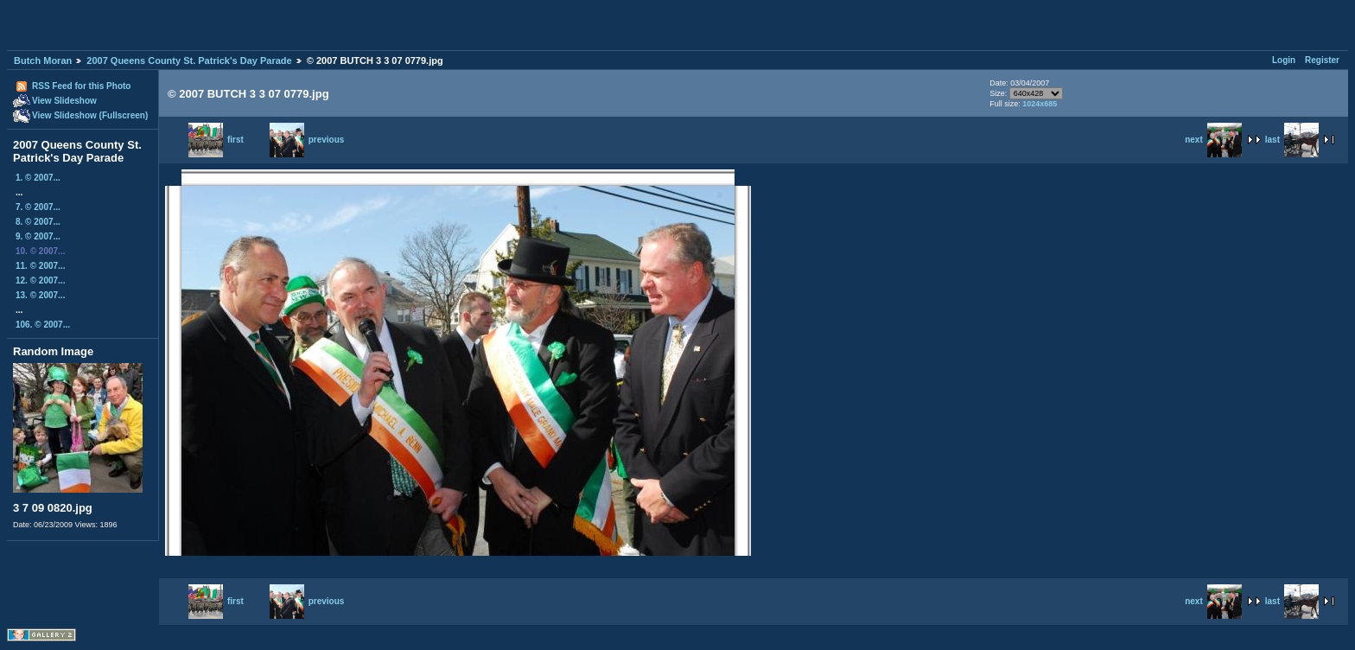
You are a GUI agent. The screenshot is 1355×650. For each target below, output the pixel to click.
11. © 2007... (40, 266)
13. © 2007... (40, 295)
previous (307, 139)
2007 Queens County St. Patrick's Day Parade (188, 60)
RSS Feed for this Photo (81, 86)
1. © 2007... (38, 177)
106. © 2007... (43, 324)
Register (1322, 60)
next (1213, 139)
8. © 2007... (38, 221)
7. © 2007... (38, 207)
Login (1283, 60)
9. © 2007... (38, 236)
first (216, 139)
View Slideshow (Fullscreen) (90, 115)
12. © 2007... (40, 280)
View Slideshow (64, 100)
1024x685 (1039, 103)
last (1292, 139)
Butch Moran (43, 60)
